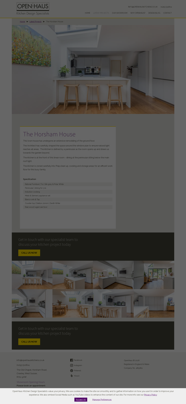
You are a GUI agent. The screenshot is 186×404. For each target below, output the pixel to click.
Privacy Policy (150, 395)
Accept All (81, 399)
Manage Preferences (102, 399)
